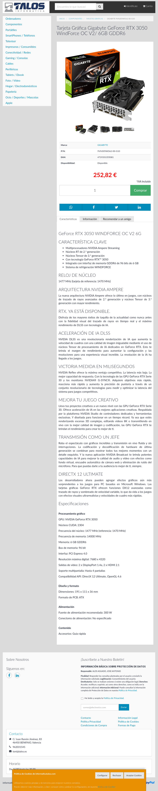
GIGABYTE (102, 145)
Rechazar (117, 775)
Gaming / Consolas (17, 58)
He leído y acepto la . (104, 698)
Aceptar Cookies (134, 775)
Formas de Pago (127, 725)
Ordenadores (13, 18)
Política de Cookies (107, 786)
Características (68, 219)
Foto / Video (13, 80)
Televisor (11, 41)
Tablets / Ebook (15, 74)
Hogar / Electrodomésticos (21, 86)
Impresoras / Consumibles (21, 46)
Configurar (102, 775)
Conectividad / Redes (18, 52)
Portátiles (11, 29)
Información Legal (127, 717)
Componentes (14, 24)
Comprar (140, 190)
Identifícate (131, 6)
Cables (9, 63)
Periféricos (12, 69)
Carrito (148, 6)
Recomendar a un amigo (117, 219)
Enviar (124, 707)
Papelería (11, 91)
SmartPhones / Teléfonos (20, 35)
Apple (9, 102)
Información (90, 219)
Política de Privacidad (128, 690)
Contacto (86, 717)
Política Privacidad (91, 721)
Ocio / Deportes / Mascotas (22, 97)
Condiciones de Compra (94, 725)
